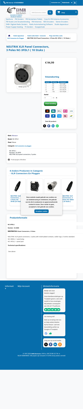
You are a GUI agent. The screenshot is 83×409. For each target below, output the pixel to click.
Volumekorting (52, 77)
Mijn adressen (22, 302)
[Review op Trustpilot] (50, 356)
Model (10, 139)
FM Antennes (37, 22)
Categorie (11, 146)
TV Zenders (29, 27)
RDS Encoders (48, 22)
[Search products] (41, 12)
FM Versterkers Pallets (34, 19)
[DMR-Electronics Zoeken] (50, 12)
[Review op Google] (46, 356)
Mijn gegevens (22, 306)
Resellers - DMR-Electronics (8, 377)
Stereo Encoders (62, 22)
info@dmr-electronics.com (51, 309)
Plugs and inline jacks (56, 36)
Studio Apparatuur (62, 24)
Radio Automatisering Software (41, 24)
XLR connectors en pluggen (15, 38)
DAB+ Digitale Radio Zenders (17, 24)
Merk (9, 136)
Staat (9, 142)
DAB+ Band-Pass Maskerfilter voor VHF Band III (8, 400)
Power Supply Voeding (14, 27)
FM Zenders (19, 19)
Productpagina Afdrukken (18, 159)
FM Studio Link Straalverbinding (18, 22)
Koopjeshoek (40, 27)
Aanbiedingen (9, 292)
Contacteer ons (55, 2)
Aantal (46, 94)
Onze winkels (9, 301)
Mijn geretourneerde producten (27, 296)
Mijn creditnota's (23, 299)
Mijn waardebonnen (23, 309)
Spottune (9, 19)
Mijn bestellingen (23, 293)
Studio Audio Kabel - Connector (36, 36)
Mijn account (21, 290)
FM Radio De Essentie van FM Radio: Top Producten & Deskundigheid (9, 388)
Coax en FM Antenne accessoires (56, 19)
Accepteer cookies (41, 211)
